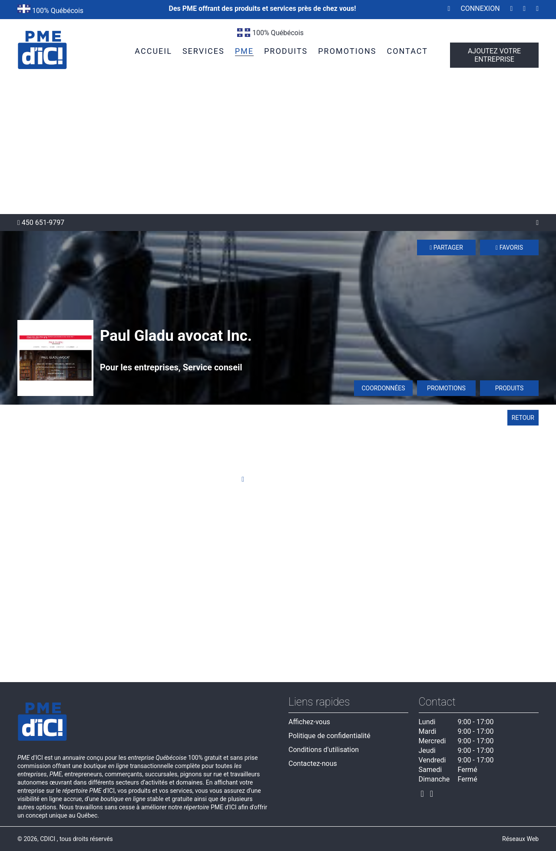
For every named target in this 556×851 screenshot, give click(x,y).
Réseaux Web (520, 838)
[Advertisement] (278, 149)
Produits (509, 388)
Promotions (446, 388)
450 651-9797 (40, 222)
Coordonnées (383, 388)
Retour (523, 417)
